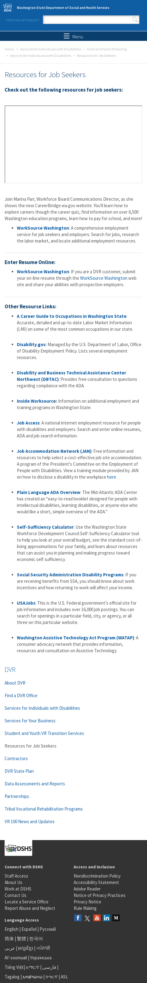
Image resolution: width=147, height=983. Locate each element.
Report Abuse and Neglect (30, 908)
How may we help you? (22, 20)
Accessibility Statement (96, 882)
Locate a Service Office (26, 902)
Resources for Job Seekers (30, 746)
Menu (73, 37)
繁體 (22, 939)
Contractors (16, 758)
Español (29, 929)
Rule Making (85, 908)
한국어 (36, 939)
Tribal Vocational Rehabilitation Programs (44, 809)
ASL (64, 977)
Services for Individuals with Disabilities (50, 49)
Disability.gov (31, 344)
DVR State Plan (19, 771)
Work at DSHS (18, 889)
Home (9, 49)
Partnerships (17, 796)
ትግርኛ (51, 977)
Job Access (28, 423)
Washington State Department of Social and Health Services (63, 8)
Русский (48, 929)
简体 (9, 939)
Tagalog (12, 977)
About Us (13, 882)
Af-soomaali (16, 958)
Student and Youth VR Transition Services (44, 733)
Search (135, 19)
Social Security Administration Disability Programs (70, 575)
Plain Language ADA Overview (48, 492)
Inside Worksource (36, 401)
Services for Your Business (30, 721)
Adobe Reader (87, 889)
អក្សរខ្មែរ (25, 948)
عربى (10, 948)
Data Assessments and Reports (35, 784)
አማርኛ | (33, 967)
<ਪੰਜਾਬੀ (43, 948)
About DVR (15, 683)
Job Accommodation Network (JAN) (54, 451)
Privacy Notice (87, 902)
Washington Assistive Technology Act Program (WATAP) (75, 638)
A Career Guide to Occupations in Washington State (71, 316)
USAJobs (26, 603)
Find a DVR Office (21, 695)
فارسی (48, 967)
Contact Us (15, 895)
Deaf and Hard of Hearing (107, 49)
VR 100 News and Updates (30, 821)
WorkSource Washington (43, 228)
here (111, 477)
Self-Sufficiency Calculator (45, 527)
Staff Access (16, 876)
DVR (10, 669)
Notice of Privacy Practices (100, 895)
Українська (41, 958)
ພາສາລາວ (32, 977)
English (12, 929)
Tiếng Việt (14, 967)
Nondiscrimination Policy (97, 876)
